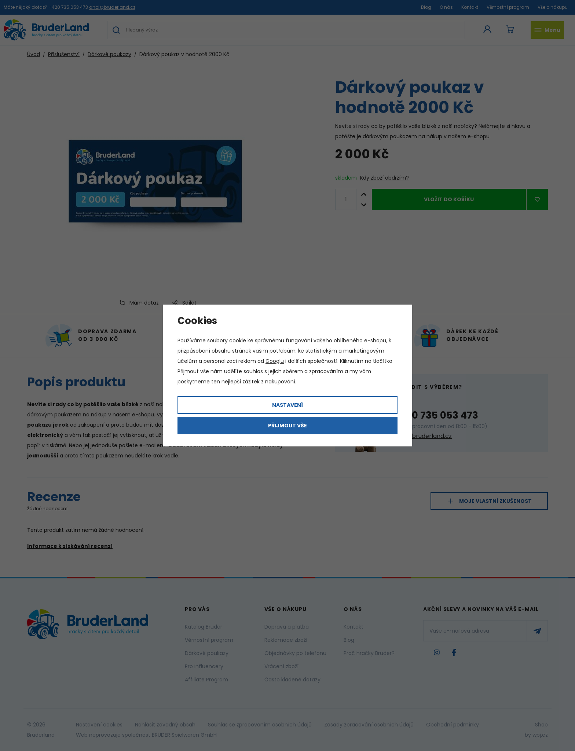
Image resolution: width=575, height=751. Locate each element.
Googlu (274, 361)
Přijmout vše (287, 425)
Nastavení (287, 405)
